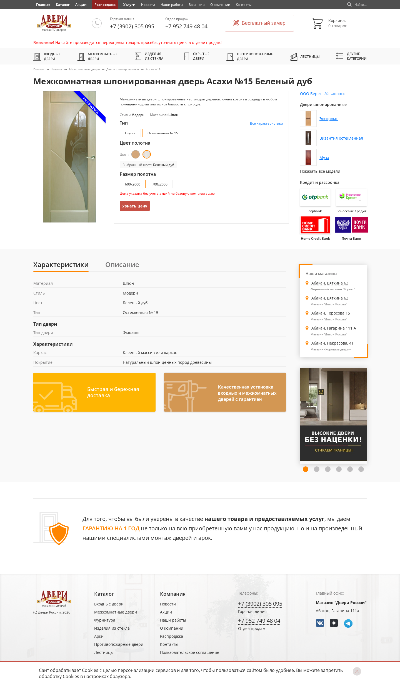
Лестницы (305, 56)
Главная (38, 69)
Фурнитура (104, 620)
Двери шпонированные (122, 69)
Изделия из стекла (148, 56)
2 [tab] (305, 469)
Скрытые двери (196, 56)
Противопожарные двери (249, 56)
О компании (220, 4)
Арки (99, 636)
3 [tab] (316, 469)
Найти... (357, 4)
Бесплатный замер (259, 23)
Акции (81, 4)
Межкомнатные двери (97, 56)
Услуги (129, 4)
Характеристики (61, 264)
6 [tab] (350, 469)
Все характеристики (266, 123)
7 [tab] (361, 469)
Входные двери (47, 56)
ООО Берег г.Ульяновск (322, 93)
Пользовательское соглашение (189, 652)
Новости (148, 4)
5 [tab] (339, 469)
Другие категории (351, 56)
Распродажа (105, 4)
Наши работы (172, 4)
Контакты (243, 4)
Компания (173, 593)
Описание (122, 264)
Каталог (63, 4)
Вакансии (197, 4)
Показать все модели (320, 171)
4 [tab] (328, 469)
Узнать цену (134, 206)
